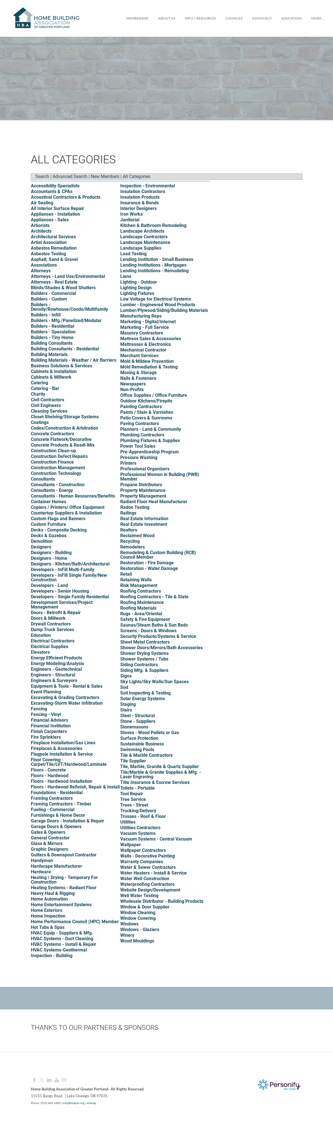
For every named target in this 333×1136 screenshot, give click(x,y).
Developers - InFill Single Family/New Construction (69, 577)
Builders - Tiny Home (52, 337)
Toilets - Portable (137, 788)
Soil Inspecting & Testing (145, 693)
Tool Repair (131, 793)
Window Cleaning (137, 912)
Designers (41, 547)
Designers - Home (49, 558)
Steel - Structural (137, 715)
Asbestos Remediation (54, 248)
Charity (38, 394)
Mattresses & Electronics (145, 344)
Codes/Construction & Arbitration (64, 428)
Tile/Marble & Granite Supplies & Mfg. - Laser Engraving (160, 774)
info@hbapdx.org (73, 1103)
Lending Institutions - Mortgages (153, 265)
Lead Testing (133, 253)
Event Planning (46, 692)
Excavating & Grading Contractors (65, 697)
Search (42, 176)
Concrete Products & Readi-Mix (62, 445)
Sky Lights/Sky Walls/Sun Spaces (154, 681)
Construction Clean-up (53, 450)
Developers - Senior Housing (60, 591)
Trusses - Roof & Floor (143, 816)
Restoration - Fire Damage (147, 562)
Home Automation (49, 899)
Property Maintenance (143, 490)
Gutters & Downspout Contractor (63, 855)
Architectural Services (53, 236)
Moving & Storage (138, 372)
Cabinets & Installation (54, 371)
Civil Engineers (46, 405)
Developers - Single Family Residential (70, 596)
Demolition (42, 541)
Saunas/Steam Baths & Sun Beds (154, 625)
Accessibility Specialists (55, 185)
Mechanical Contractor (143, 350)
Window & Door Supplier (144, 907)
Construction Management (58, 467)
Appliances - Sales (50, 219)
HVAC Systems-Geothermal (59, 950)
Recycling (130, 541)
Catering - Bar (45, 388)
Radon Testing (134, 507)
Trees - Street (134, 805)
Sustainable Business (142, 744)
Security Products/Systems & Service (158, 636)
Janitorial (129, 219)
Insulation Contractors (142, 191)
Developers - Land (49, 585)
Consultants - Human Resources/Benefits (73, 496)
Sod (124, 687)
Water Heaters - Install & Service (153, 873)
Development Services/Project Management (62, 605)
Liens (125, 276)
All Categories (136, 176)
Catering (39, 382)
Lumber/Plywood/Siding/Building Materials (164, 310)
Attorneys (41, 270)
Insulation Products (140, 197)
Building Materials (49, 354)
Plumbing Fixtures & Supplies (150, 440)
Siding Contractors (139, 664)
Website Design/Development (150, 890)
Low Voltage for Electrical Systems (155, 299)
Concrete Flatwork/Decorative (61, 439)
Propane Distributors (141, 484)
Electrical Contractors (52, 641)
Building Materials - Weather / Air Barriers (73, 360)
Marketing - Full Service (144, 327)
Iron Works (131, 214)
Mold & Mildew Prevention (147, 361)
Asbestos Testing (48, 253)
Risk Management (138, 585)
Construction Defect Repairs (59, 456)
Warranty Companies (141, 861)
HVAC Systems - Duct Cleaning (62, 938)
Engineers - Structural (53, 675)
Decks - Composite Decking (59, 530)
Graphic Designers (49, 849)
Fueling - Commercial (52, 809)
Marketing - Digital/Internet (148, 321)
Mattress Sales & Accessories (150, 338)
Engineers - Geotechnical (56, 669)
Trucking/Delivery (138, 810)
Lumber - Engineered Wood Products (157, 304)
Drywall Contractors (51, 624)
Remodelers (132, 547)
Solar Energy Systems (142, 698)
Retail (126, 574)
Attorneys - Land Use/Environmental (68, 276)
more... (317, 18)
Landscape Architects (142, 231)
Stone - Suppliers (137, 721)
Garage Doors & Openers (56, 826)
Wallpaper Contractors (143, 850)
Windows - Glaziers (139, 929)
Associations (44, 265)
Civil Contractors (47, 399)
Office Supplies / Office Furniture (153, 395)
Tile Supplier (133, 761)
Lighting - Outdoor (138, 282)
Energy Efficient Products (56, 658)
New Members (105, 176)
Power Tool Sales (137, 446)
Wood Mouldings (137, 941)
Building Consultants (51, 343)
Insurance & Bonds (139, 202)
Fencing (39, 708)
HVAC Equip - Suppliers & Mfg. (62, 933)
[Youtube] (56, 1080)
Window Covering (138, 918)
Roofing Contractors (140, 591)
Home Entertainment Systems (61, 904)
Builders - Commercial (53, 293)
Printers (128, 463)
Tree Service (133, 799)
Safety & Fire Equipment (145, 619)
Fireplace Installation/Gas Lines (63, 742)
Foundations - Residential (57, 792)
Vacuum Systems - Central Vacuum (156, 839)
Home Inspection (48, 916)
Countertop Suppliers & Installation (66, 513)
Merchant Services (139, 355)
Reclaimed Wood (137, 535)
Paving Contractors (139, 423)
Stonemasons (134, 727)
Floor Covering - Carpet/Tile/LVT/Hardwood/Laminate (69, 762)
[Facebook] (34, 1080)
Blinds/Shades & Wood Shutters (63, 287)
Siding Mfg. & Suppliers (144, 670)
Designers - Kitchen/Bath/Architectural (70, 564)
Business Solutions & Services (61, 365)
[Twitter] (42, 1080)
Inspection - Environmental (147, 185)
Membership (137, 18)
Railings (128, 513)
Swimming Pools (137, 749)
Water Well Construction (144, 878)
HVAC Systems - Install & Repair (63, 944)
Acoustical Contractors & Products (65, 197)
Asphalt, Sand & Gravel (54, 259)
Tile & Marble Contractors (146, 755)
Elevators (40, 652)
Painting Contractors (141, 406)
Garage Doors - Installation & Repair (67, 821)
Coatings (40, 422)
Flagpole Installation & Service (62, 754)
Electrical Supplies (49, 646)
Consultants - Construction (58, 484)
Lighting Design (136, 287)
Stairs (126, 710)
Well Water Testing (139, 895)
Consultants (43, 479)
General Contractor (50, 838)
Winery (127, 935)
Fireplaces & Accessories (56, 748)
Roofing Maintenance (142, 602)
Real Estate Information (144, 518)
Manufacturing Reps (141, 316)
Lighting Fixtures (137, 293)
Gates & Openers (48, 832)
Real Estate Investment (143, 524)
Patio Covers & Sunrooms (146, 418)
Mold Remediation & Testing (149, 367)
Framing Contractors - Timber (61, 804)
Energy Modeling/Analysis (57, 663)
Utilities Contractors (140, 827)
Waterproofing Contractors (147, 884)
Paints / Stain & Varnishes (146, 412)
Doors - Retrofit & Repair (56, 612)
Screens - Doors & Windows (148, 630)
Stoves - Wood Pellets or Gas (149, 732)
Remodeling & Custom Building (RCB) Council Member (158, 555)
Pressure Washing (138, 457)
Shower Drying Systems (144, 653)
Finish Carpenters (49, 731)
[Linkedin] (49, 1080)
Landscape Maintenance (145, 242)
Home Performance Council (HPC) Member (75, 921)
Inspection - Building (51, 955)
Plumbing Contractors (142, 435)
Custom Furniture (48, 524)
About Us (166, 18)
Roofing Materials (138, 608)
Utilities (128, 822)
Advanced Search (70, 176)
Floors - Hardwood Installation (61, 781)
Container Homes (48, 501)
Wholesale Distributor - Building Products (161, 901)
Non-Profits (132, 389)
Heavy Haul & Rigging (53, 893)
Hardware (41, 871)
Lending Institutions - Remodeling (154, 270)
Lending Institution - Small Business (156, 259)
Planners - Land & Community (150, 429)
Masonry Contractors (141, 333)
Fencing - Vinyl (46, 714)
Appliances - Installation (55, 214)
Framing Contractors (52, 798)
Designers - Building (51, 552)
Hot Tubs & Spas (48, 927)
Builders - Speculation (53, 332)
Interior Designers (138, 208)
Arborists (40, 225)
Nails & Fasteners (138, 378)
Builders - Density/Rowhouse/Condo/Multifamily (69, 307)
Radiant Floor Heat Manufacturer (153, 501)
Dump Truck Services (52, 629)
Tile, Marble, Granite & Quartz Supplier (159, 766)
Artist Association (49, 242)
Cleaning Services (49, 411)
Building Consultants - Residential (65, 348)
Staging (128, 704)
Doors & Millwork (48, 618)
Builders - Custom (49, 299)
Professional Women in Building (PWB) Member (159, 477)
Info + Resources (200, 18)
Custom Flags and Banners (58, 518)
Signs (126, 676)
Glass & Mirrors (47, 843)
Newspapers (133, 384)
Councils (233, 18)
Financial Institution (51, 725)
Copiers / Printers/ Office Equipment (67, 507)
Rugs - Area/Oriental (141, 613)
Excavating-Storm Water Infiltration (67, 703)
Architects (41, 231)
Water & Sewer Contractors (148, 867)
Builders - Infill (46, 315)
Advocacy (262, 18)
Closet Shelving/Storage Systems (65, 416)
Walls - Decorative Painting (147, 856)
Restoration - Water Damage (149, 568)
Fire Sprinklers (46, 737)
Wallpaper (130, 844)
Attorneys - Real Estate (54, 282)
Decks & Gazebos (48, 535)
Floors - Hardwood (49, 775)
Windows (129, 924)
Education (292, 18)
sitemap (91, 1103)
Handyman (42, 860)
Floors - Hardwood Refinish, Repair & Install (75, 787)
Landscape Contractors (143, 236)
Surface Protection (139, 738)
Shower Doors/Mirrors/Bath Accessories (161, 647)
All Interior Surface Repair (57, 208)
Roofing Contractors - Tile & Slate (154, 596)
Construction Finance (52, 462)
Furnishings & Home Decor (58, 815)
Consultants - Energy (52, 490)
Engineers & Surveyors (54, 680)
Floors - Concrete (48, 770)
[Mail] (64, 1080)
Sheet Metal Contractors (145, 642)
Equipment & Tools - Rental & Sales (66, 686)
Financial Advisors (49, 720)
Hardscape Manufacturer (56, 866)
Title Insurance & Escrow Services (155, 782)
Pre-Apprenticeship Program (149, 452)
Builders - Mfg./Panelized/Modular (66, 320)
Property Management (143, 496)
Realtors (128, 530)
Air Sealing (42, 202)
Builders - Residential (52, 326)
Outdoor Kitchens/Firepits (146, 401)
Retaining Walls (136, 579)
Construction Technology (56, 473)
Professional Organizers (144, 468)
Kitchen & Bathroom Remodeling (153, 225)
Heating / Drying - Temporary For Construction (64, 880)
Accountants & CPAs (51, 191)
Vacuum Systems (138, 833)
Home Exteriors (46, 910)
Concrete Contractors (52, 433)
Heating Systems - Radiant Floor (63, 887)
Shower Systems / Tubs (144, 659)
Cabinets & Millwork (51, 377)
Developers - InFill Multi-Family (62, 569)
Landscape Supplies (140, 248)
